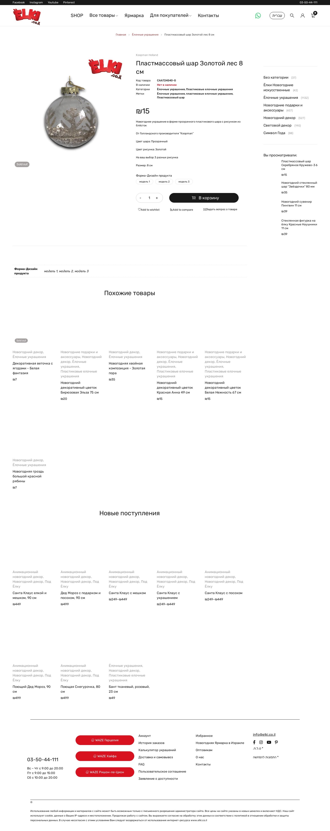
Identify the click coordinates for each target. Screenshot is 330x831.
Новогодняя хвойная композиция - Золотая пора (127, 368)
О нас (200, 757)
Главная (121, 34)
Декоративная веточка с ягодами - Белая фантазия (33, 368)
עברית (277, 15)
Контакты (203, 764)
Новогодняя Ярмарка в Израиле (220, 743)
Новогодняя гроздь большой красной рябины (28, 476)
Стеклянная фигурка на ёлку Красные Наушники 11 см (299, 224)
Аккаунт (144, 736)
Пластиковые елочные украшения (209, 89)
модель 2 (164, 181)
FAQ (141, 764)
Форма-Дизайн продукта (154, 175)
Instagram (36, 2)
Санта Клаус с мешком (127, 593)
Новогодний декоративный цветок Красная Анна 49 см (175, 387)
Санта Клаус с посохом (223, 593)
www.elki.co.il (199, 820)
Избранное (204, 736)
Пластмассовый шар (171, 97)
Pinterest (69, 2)
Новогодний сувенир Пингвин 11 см (296, 203)
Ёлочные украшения (145, 34)
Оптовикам (204, 750)
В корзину (207, 197)
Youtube (53, 2)
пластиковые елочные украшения (209, 93)
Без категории (275, 77)
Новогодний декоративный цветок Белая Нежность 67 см (223, 387)
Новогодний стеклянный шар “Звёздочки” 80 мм (299, 184)
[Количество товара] (149, 198)
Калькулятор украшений (157, 750)
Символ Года (274, 133)
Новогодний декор (28, 352)
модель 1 (144, 181)
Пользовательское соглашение (162, 771)
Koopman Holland (147, 55)
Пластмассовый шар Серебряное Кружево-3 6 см (299, 165)
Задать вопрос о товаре (221, 209)
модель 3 (183, 181)
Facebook (19, 2)
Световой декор (277, 125)
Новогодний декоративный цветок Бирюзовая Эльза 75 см (80, 387)
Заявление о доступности (158, 779)
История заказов (151, 743)
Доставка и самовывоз (155, 757)
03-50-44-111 (308, 2)
